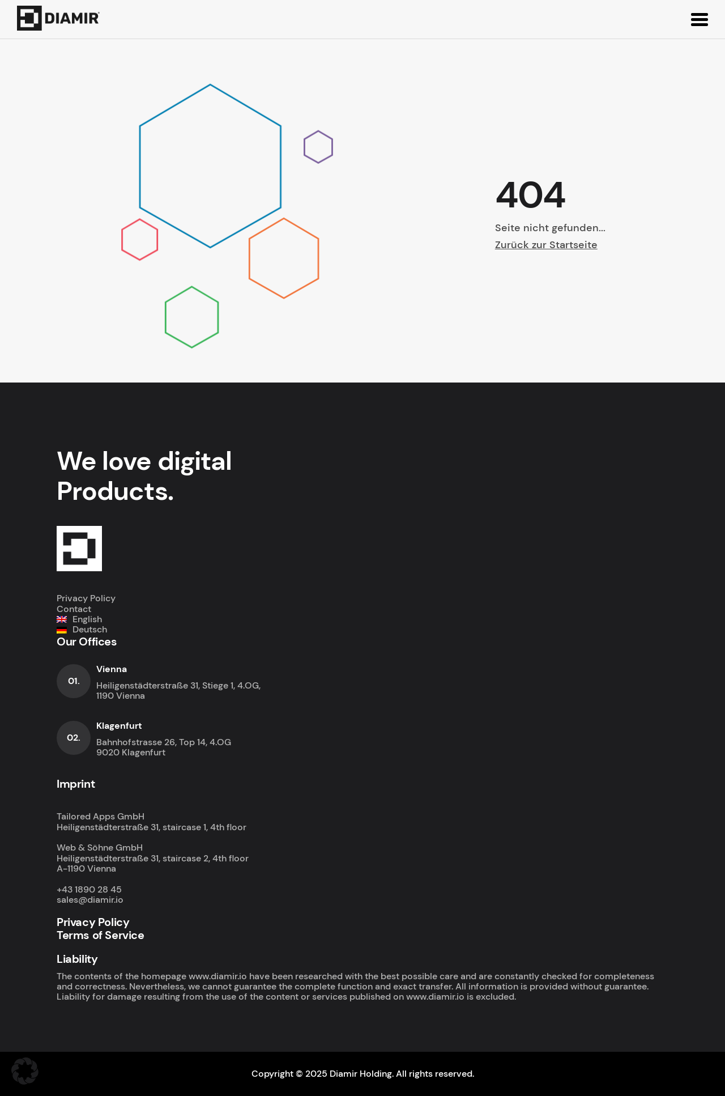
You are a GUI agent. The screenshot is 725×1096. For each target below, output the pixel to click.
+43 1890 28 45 (89, 889)
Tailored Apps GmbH (100, 816)
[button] (25, 1071)
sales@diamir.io (90, 900)
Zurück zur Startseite (546, 245)
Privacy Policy (86, 598)
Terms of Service (100, 935)
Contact (74, 609)
